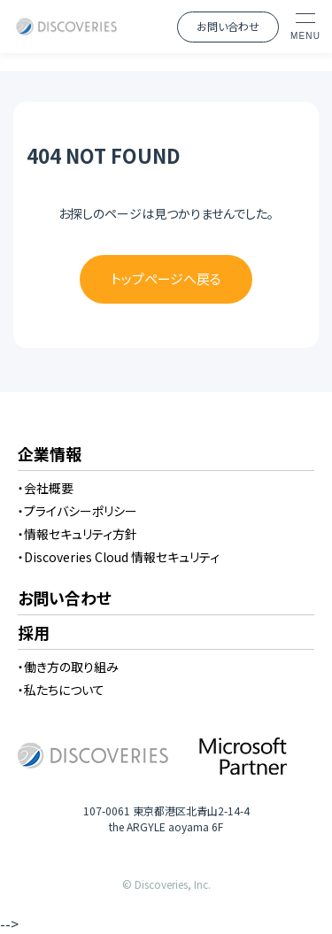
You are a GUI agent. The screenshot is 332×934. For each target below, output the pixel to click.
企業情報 (49, 455)
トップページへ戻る (166, 278)
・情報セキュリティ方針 (77, 534)
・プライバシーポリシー (77, 511)
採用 (34, 634)
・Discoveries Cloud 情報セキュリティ (119, 557)
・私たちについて (61, 690)
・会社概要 (45, 488)
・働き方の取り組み (68, 666)
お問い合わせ (228, 26)
